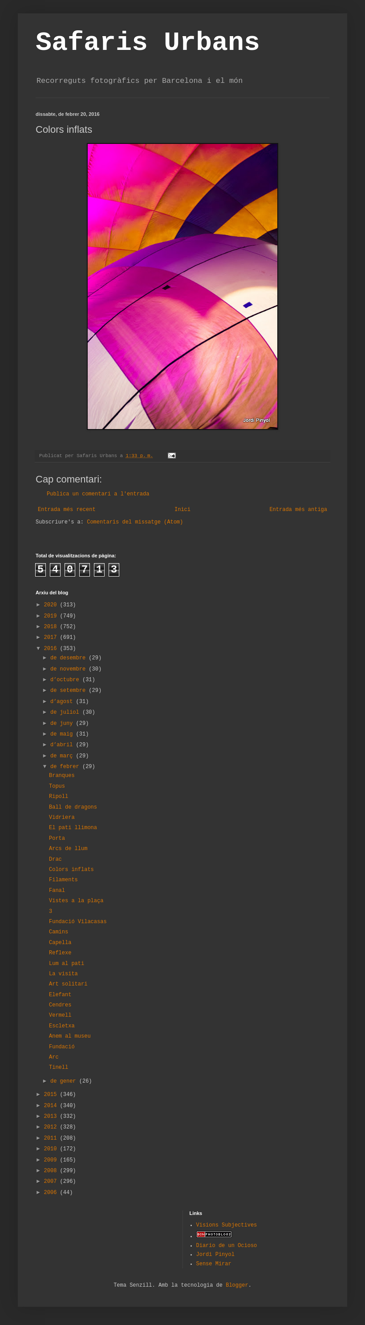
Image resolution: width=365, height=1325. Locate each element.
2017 (52, 637)
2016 (52, 649)
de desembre (69, 658)
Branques (62, 776)
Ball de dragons (73, 807)
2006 (52, 1193)
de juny (63, 723)
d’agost (63, 702)
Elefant (60, 995)
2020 (52, 605)
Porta (57, 838)
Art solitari (68, 984)
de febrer (66, 767)
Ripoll (58, 796)
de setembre (69, 690)
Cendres (60, 1005)
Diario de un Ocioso (226, 1246)
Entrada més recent (67, 510)
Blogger (237, 1285)
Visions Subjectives (226, 1225)
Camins (58, 932)
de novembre (69, 669)
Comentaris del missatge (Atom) (135, 522)
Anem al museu (70, 1036)
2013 (52, 1116)
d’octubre (66, 680)
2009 (52, 1160)
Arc (54, 1057)
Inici (182, 510)
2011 (52, 1138)
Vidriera (62, 817)
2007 (52, 1181)
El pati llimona (73, 828)
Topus (57, 786)
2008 (52, 1171)
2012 (52, 1127)
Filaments (63, 880)
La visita (63, 974)
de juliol (66, 712)
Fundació (62, 1047)
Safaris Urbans (148, 43)
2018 (52, 627)
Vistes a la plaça (76, 901)
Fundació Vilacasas (78, 922)
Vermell (60, 1015)
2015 (52, 1095)
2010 (52, 1149)
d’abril (63, 745)
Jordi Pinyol (215, 1254)
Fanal (57, 890)
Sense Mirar (213, 1264)
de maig (63, 734)
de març (63, 756)
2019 (52, 616)
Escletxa (62, 1026)
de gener (64, 1081)
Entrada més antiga (298, 510)
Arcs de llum (68, 849)
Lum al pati (66, 964)
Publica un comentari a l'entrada (98, 494)
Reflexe (60, 953)
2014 (52, 1106)
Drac (55, 859)
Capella (60, 943)
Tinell (58, 1067)
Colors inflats (71, 870)
